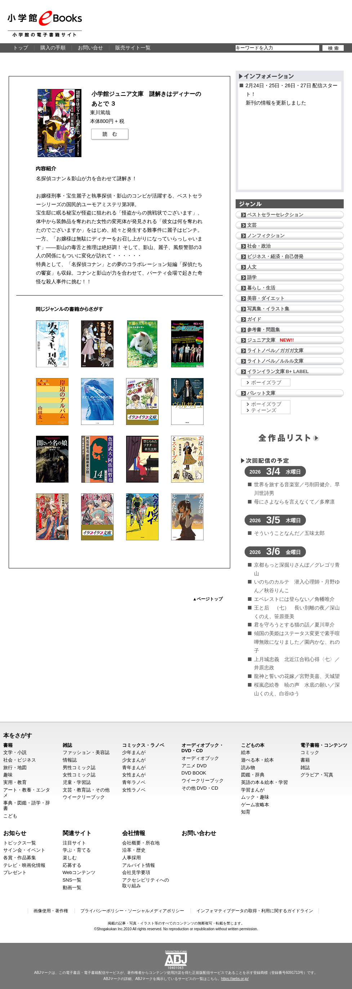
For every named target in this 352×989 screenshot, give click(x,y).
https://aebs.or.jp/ (235, 979)
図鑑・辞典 (252, 774)
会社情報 (133, 833)
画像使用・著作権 (51, 910)
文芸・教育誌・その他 (86, 790)
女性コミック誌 (79, 774)
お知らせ (14, 833)
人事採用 (131, 857)
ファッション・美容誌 (86, 752)
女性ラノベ (134, 790)
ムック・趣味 (255, 797)
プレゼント (15, 872)
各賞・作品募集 (19, 857)
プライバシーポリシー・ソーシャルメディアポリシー (132, 910)
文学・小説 (15, 752)
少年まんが (134, 752)
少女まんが (134, 760)
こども (10, 816)
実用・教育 (15, 782)
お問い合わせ (199, 833)
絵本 (245, 752)
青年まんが (134, 767)
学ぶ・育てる (77, 850)
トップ (20, 47)
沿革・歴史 (134, 850)
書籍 (8, 745)
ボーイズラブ (266, 382)
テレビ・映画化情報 (24, 865)
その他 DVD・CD (200, 788)
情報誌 (70, 760)
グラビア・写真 (316, 774)
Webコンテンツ (79, 872)
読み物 (248, 767)
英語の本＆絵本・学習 (264, 782)
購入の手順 (53, 47)
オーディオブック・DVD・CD (203, 748)
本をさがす (17, 735)
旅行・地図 (15, 767)
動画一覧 (72, 887)
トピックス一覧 (19, 843)
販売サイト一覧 (133, 47)
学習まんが (252, 790)
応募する (72, 865)
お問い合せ (90, 47)
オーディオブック (200, 758)
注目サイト (74, 843)
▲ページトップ (208, 599)
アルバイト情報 (138, 865)
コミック (309, 752)
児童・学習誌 (77, 782)
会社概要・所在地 (141, 843)
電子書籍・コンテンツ (323, 745)
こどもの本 (252, 745)
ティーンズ (263, 410)
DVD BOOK (194, 773)
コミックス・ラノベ (143, 745)
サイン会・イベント (24, 850)
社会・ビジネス (19, 760)
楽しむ (70, 857)
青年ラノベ (134, 782)
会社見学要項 (136, 872)
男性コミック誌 (79, 767)
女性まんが (134, 774)
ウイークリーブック (84, 797)
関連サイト (77, 833)
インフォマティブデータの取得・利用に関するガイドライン (254, 910)
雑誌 (67, 745)
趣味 (8, 774)
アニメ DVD (194, 765)
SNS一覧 (72, 880)
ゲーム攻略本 (255, 804)
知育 (245, 812)
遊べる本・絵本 (257, 760)
